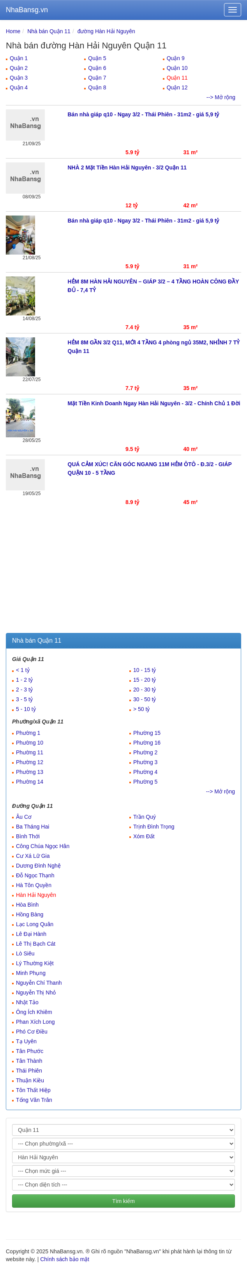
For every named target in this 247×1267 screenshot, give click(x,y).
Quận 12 (177, 87)
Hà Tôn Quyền (33, 885)
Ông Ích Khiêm (34, 1012)
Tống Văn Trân (34, 1100)
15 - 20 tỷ (144, 680)
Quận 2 (19, 68)
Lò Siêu (25, 953)
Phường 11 (29, 752)
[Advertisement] (123, 574)
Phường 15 (147, 733)
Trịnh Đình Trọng (154, 826)
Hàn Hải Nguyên (36, 895)
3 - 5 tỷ (24, 699)
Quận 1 (19, 58)
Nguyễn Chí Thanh (39, 983)
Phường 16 (147, 743)
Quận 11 (177, 78)
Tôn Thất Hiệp (33, 1090)
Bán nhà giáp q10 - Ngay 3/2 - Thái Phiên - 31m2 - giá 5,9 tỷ (143, 114)
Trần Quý (144, 817)
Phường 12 (29, 762)
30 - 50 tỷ (144, 699)
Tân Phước (29, 1051)
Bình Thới (28, 836)
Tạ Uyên (26, 1041)
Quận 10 (177, 68)
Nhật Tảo (27, 1002)
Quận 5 (97, 58)
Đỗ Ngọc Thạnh (35, 875)
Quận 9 (176, 58)
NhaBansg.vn (27, 10)
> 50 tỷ (141, 709)
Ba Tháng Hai (32, 826)
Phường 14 (29, 782)
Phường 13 (29, 772)
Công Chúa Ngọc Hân (42, 846)
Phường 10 (29, 743)
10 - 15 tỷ (144, 670)
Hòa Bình (27, 905)
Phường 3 (145, 762)
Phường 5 (145, 782)
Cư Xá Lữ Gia (32, 856)
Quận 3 (19, 78)
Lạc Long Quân (34, 924)
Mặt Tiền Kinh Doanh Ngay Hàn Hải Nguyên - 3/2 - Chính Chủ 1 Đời (154, 403)
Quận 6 (97, 68)
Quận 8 (97, 87)
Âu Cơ (24, 817)
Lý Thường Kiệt (35, 963)
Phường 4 (145, 772)
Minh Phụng (31, 973)
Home (13, 31)
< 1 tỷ (23, 670)
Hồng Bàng (29, 914)
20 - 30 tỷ (144, 689)
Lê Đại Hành (31, 934)
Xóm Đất (144, 836)
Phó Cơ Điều (32, 1031)
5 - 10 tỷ (26, 709)
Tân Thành (29, 1061)
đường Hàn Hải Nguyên (106, 31)
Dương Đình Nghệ (38, 865)
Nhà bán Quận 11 (49, 31)
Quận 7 (97, 78)
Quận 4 (19, 87)
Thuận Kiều (30, 1080)
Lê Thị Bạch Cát (35, 944)
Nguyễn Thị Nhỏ (36, 992)
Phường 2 (145, 752)
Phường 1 (28, 733)
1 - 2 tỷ (24, 680)
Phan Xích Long (35, 1022)
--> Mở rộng (220, 97)
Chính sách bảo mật (64, 1259)
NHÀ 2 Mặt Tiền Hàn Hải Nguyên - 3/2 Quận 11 (127, 167)
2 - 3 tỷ (24, 689)
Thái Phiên (29, 1070)
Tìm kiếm (123, 1201)
